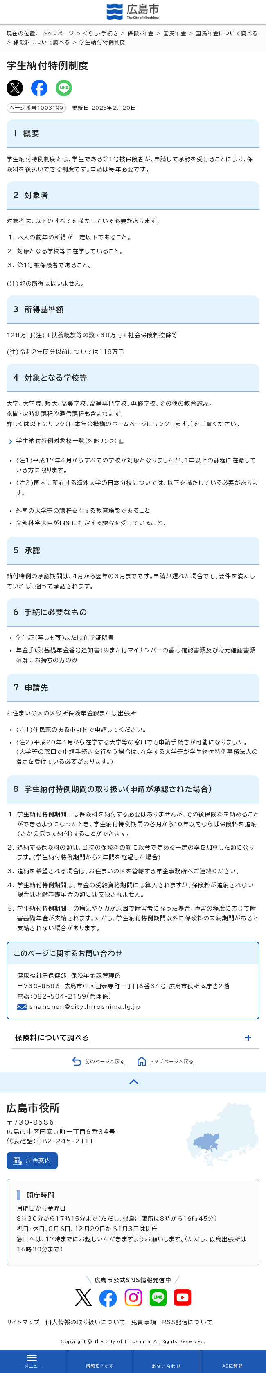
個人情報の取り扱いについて (85, 1322)
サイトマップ (23, 1322)
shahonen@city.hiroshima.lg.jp (85, 1007)
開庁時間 (41, 1195)
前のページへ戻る (105, 1061)
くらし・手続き (100, 33)
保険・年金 (141, 33)
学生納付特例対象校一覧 (70, 441)
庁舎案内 (38, 1160)
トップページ (58, 33)
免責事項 (143, 1322)
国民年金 (175, 33)
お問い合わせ (166, 1366)
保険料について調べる (42, 42)
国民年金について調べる (227, 33)
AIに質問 (232, 1366)
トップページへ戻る (172, 1061)
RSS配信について (187, 1322)
